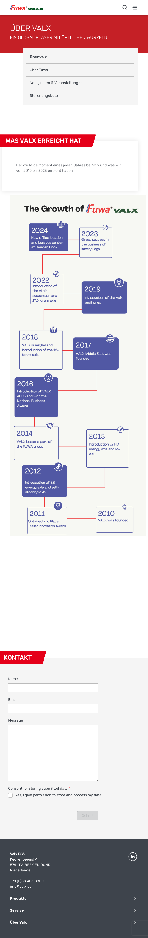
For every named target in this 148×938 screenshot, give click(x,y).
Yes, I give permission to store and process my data (58, 795)
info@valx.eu (21, 886)
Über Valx (38, 57)
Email (12, 699)
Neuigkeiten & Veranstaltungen (56, 83)
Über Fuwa (39, 70)
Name (13, 679)
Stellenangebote (44, 95)
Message (15, 720)
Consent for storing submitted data (39, 788)
